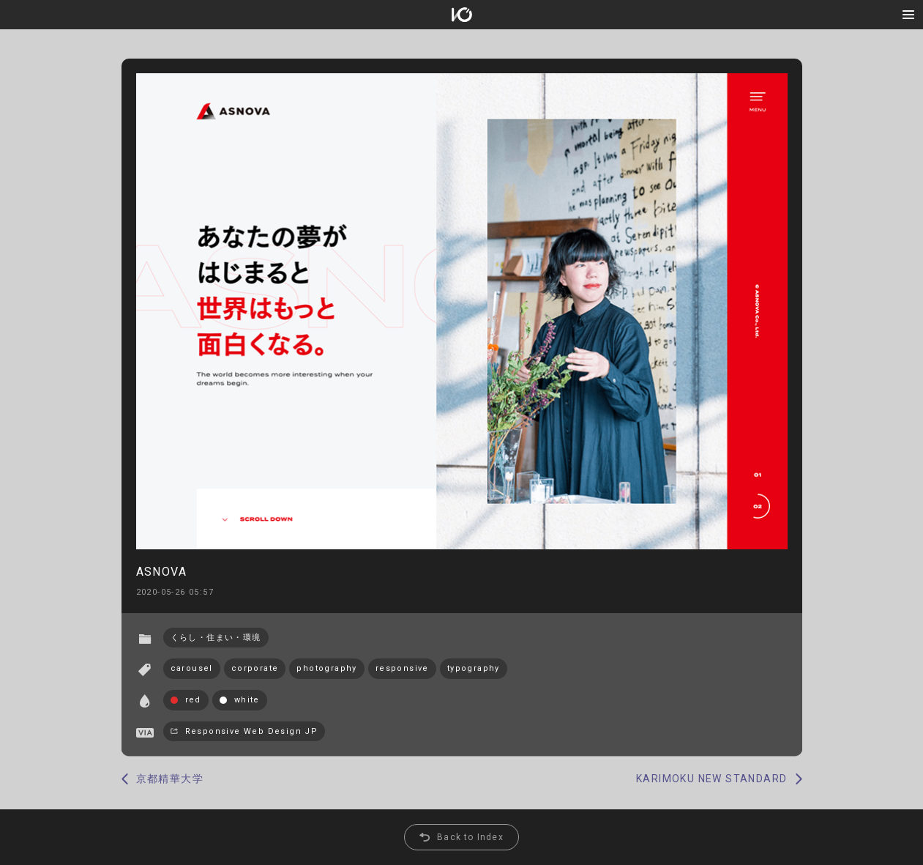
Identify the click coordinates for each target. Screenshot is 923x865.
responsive (402, 668)
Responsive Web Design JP (251, 731)
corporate (255, 668)
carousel (192, 668)
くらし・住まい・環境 (216, 637)
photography (326, 668)
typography (473, 668)
